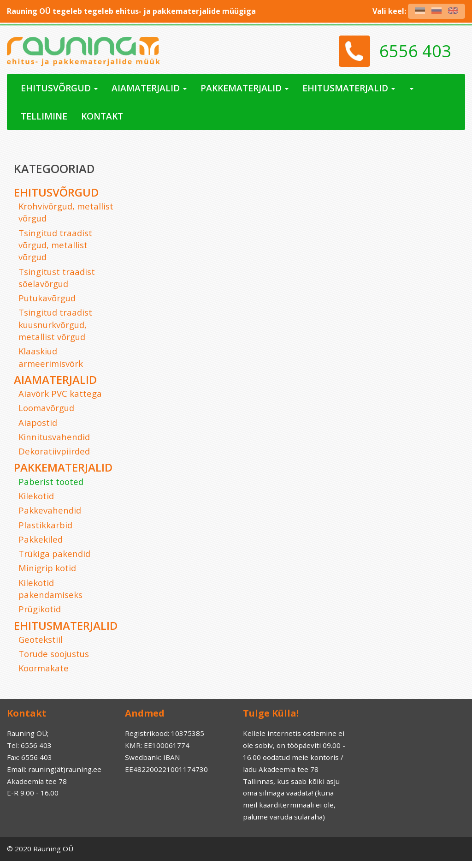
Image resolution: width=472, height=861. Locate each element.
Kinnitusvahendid (54, 436)
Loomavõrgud (46, 407)
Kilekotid (36, 496)
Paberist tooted (50, 481)
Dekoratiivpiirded (54, 451)
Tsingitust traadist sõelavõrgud (56, 277)
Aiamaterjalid (55, 379)
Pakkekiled (40, 539)
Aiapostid (37, 422)
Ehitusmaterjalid (66, 625)
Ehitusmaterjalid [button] (348, 88)
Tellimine (44, 116)
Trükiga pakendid (54, 553)
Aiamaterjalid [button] (149, 88)
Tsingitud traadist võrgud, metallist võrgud (55, 245)
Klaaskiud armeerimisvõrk (50, 357)
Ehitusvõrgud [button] (59, 88)
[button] (411, 88)
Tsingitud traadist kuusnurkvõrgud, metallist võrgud (55, 324)
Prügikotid (39, 609)
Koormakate (43, 668)
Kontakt (102, 116)
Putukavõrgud (47, 298)
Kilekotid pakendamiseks (50, 588)
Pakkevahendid (49, 510)
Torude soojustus (53, 653)
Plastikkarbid (45, 525)
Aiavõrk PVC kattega (60, 393)
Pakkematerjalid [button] (245, 88)
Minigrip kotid (47, 568)
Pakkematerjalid (63, 467)
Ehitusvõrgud (56, 192)
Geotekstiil (40, 639)
